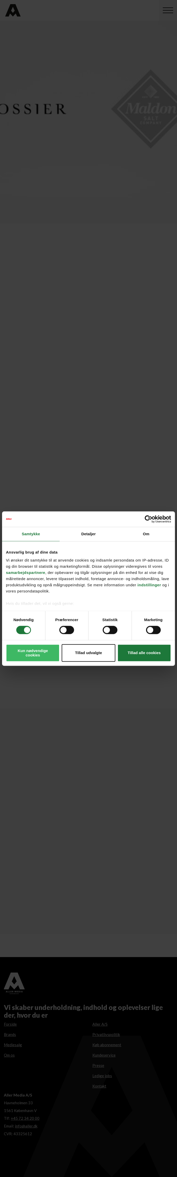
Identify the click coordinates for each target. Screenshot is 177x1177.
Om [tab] (146, 534)
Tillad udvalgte (88, 653)
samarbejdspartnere (25, 572)
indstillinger (149, 585)
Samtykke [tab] (31, 534)
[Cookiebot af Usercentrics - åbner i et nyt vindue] (148, 519)
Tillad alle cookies (144, 653)
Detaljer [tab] (88, 534)
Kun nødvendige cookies (33, 652)
